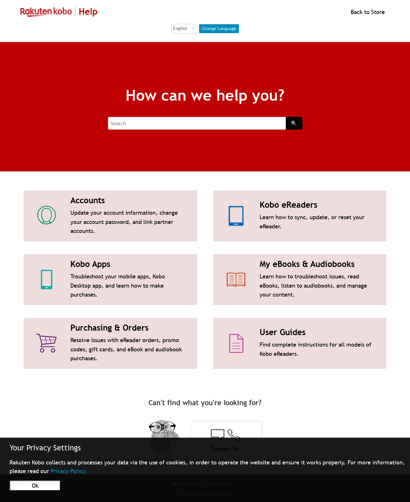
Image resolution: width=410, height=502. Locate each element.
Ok (35, 485)
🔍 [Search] (294, 123)
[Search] (197, 123)
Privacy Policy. (69, 471)
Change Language (219, 28)
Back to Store (367, 12)
